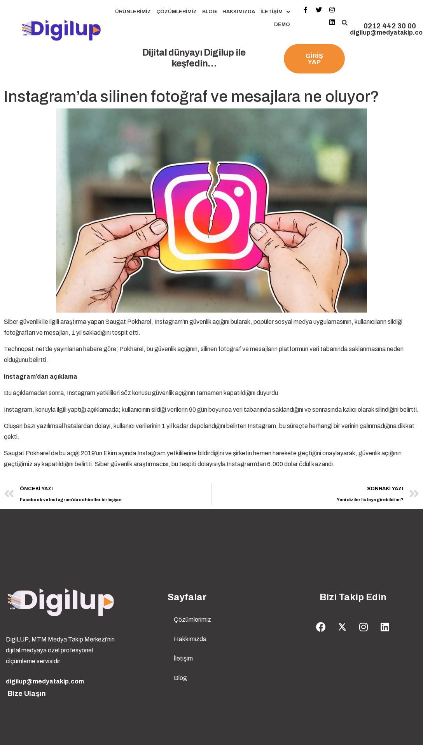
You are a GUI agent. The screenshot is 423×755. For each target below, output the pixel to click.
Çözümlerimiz (176, 11)
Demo (282, 24)
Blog (209, 11)
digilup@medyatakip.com (45, 681)
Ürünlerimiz (133, 11)
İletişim (275, 12)
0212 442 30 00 (390, 26)
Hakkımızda (238, 11)
